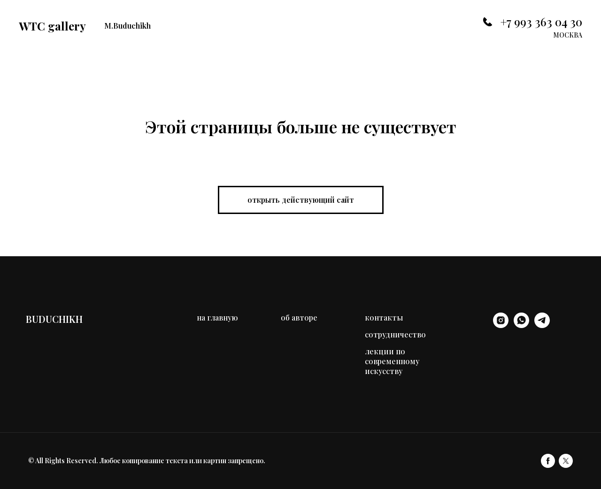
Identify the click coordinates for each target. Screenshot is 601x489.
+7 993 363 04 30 (541, 21)
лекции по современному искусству (392, 361)
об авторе (299, 317)
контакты (384, 317)
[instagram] (501, 325)
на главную (217, 317)
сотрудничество (395, 334)
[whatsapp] (521, 325)
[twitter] (566, 461)
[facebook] (548, 461)
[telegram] (542, 325)
